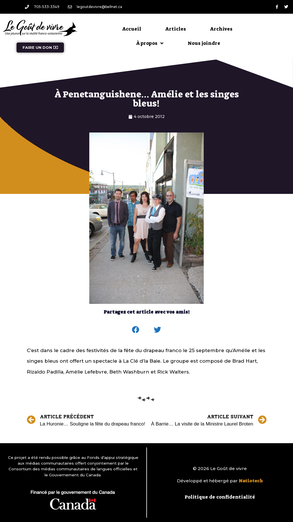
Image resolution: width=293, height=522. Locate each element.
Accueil (131, 29)
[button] (135, 330)
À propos (149, 43)
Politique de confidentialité (220, 497)
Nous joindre (204, 43)
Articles (175, 29)
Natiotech (251, 481)
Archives (221, 29)
